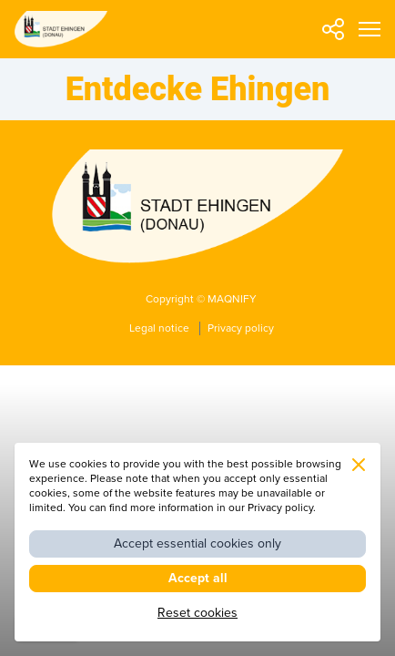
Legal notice (160, 328)
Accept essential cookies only (197, 543)
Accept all (198, 578)
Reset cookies (197, 612)
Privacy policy (241, 328)
